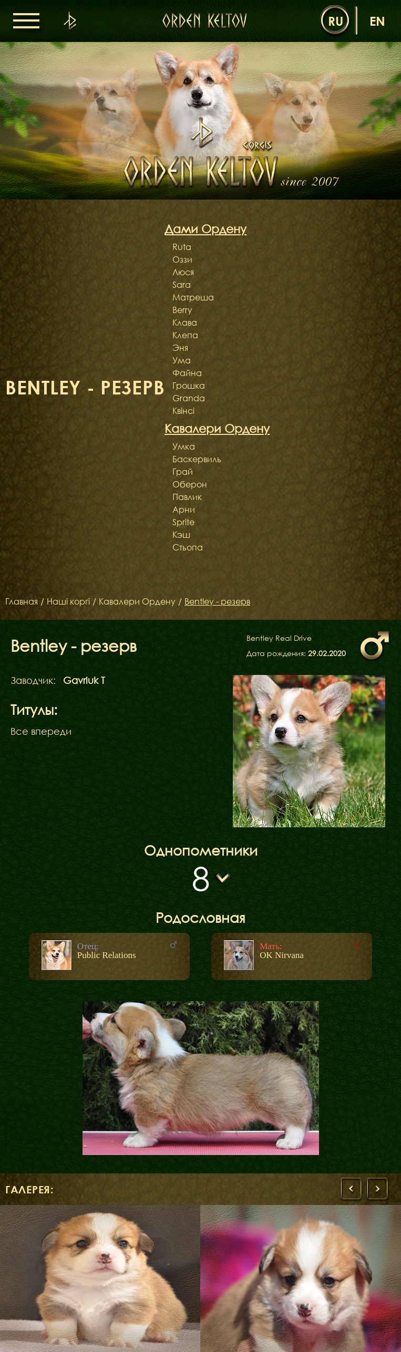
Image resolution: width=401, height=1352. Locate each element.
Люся (183, 272)
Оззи (182, 259)
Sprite (183, 522)
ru (335, 20)
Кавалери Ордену (137, 601)
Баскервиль (196, 459)
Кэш (181, 535)
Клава (184, 322)
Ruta (181, 247)
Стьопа (187, 547)
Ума (181, 360)
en (377, 20)
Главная (21, 601)
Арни (183, 509)
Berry (182, 310)
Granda (188, 398)
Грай (182, 471)
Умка (183, 446)
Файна (187, 373)
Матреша (193, 297)
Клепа (185, 335)
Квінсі (183, 411)
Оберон (189, 484)
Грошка (188, 385)
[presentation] (351, 1189)
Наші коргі (68, 601)
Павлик (187, 497)
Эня (180, 348)
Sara (181, 284)
